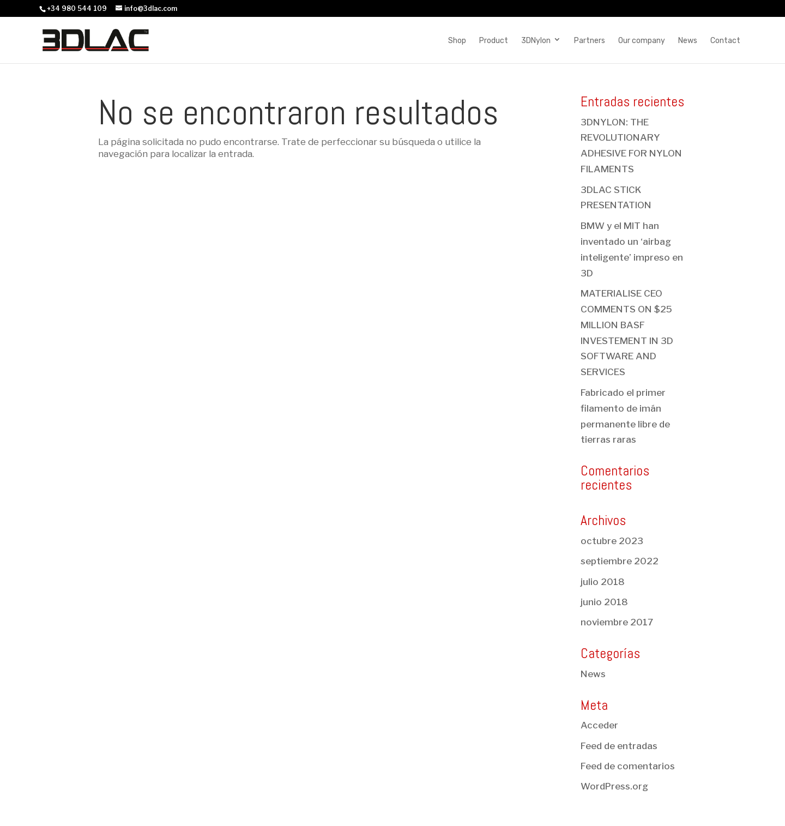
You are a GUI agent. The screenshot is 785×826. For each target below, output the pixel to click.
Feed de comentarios (628, 766)
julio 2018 (603, 581)
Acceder (599, 725)
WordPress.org (614, 786)
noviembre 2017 (617, 622)
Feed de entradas (619, 745)
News (687, 40)
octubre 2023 (612, 540)
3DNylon (536, 40)
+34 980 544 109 (77, 8)
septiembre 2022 (620, 561)
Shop (457, 40)
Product (493, 40)
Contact (725, 40)
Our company (641, 40)
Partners (589, 40)
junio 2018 (604, 601)
